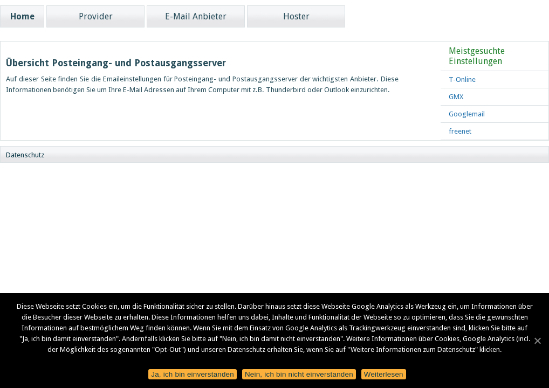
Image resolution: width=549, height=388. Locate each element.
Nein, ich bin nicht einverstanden (299, 374)
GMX (456, 97)
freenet (460, 131)
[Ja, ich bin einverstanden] (537, 339)
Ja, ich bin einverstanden (192, 374)
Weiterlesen (383, 374)
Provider (96, 16)
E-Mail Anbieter (196, 16)
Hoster (296, 16)
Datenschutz (25, 155)
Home (22, 16)
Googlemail (467, 114)
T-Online (462, 79)
